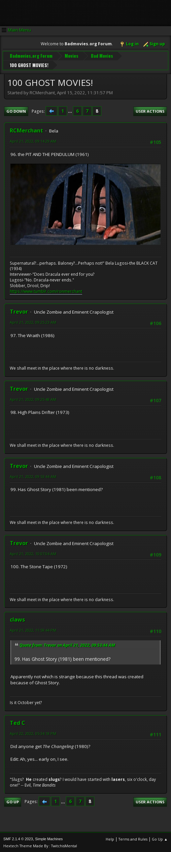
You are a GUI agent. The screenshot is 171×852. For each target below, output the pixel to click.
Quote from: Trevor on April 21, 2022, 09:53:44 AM (67, 644)
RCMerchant (26, 130)
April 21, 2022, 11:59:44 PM (33, 629)
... (70, 110)
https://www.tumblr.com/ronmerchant (46, 291)
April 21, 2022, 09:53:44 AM (33, 475)
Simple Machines (49, 839)
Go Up (12, 801)
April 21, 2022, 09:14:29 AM (33, 140)
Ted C (17, 722)
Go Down (16, 110)
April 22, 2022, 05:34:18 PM (33, 732)
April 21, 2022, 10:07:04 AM (33, 552)
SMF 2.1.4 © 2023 (18, 839)
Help (110, 838)
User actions (150, 110)
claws (17, 619)
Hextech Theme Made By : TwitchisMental (40, 845)
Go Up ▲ (160, 838)
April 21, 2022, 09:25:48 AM (33, 398)
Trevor (19, 311)
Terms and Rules (132, 838)
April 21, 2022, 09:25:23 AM (33, 321)
